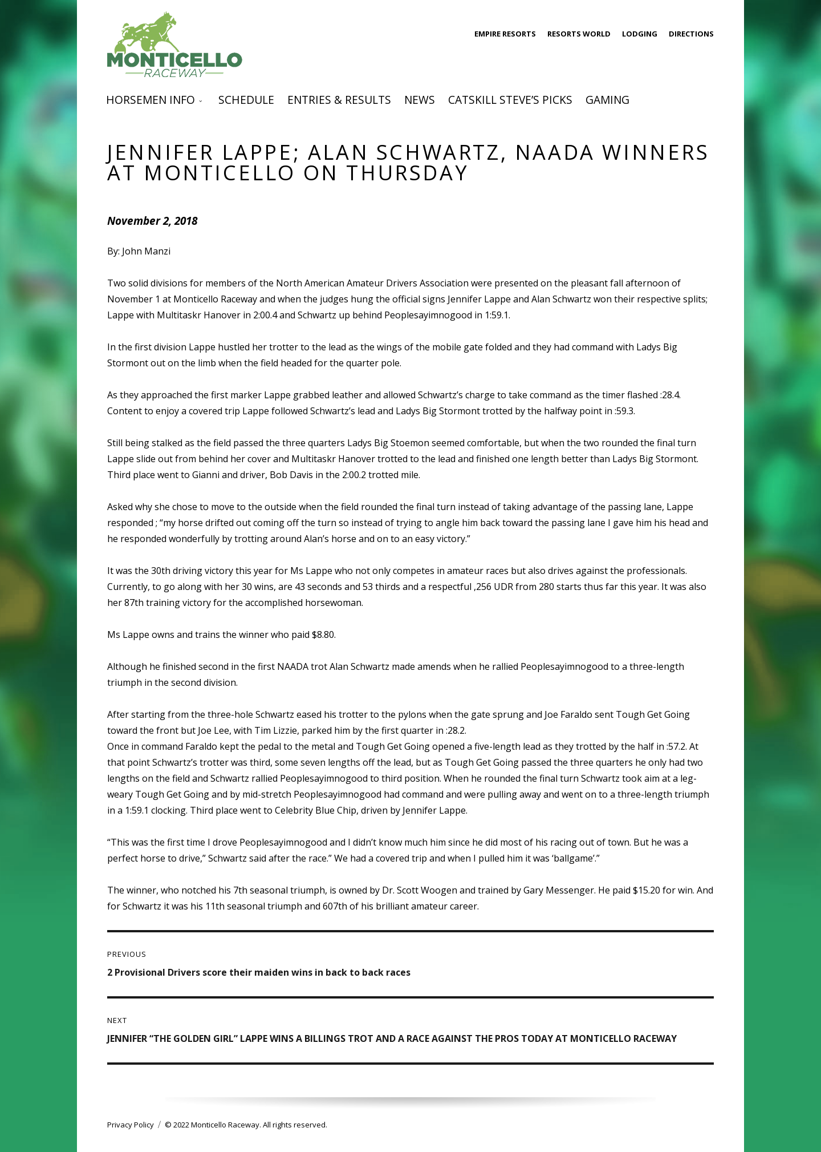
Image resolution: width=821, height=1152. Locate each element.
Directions (691, 34)
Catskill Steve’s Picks (510, 99)
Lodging (639, 34)
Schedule (246, 99)
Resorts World (579, 34)
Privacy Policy (130, 1124)
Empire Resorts (505, 34)
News (419, 99)
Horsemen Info (150, 99)
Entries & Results (339, 99)
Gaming (607, 99)
